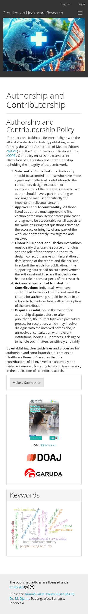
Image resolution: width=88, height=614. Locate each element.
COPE (11, 155)
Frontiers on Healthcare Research (33, 13)
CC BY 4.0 (22, 587)
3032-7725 (48, 445)
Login (81, 4)
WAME (12, 151)
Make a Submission (27, 382)
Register (66, 4)
